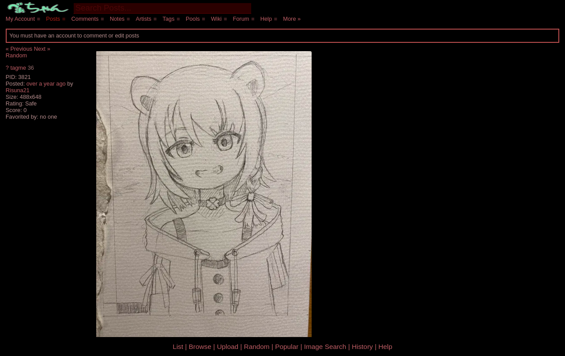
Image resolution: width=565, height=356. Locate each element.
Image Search (325, 346)
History (362, 346)
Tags (168, 18)
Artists (143, 18)
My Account (20, 18)
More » (292, 18)
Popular (286, 346)
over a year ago (46, 83)
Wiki (216, 18)
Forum (241, 18)
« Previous (19, 48)
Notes (117, 18)
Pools (193, 18)
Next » (42, 48)
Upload (227, 346)
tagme (18, 67)
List (178, 346)
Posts (53, 18)
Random (16, 55)
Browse (200, 346)
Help (266, 18)
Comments (85, 18)
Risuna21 (18, 90)
